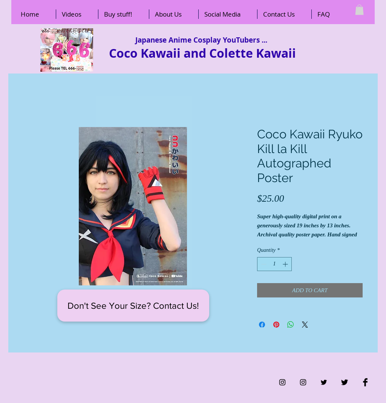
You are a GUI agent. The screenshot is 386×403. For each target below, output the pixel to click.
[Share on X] (304, 324)
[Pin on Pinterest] (276, 324)
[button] (359, 10)
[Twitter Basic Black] (344, 382)
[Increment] (286, 264)
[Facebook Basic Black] (365, 382)
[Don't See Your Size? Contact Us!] (133, 306)
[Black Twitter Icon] (324, 382)
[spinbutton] (274, 264)
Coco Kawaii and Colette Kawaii (202, 53)
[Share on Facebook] (262, 324)
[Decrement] (263, 264)
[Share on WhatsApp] (290, 324)
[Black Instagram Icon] (282, 382)
